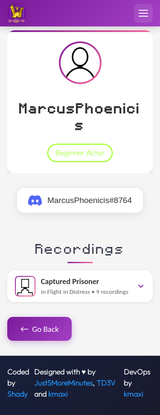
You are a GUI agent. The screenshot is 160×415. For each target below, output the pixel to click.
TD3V (106, 383)
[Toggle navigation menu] (143, 13)
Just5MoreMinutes (63, 383)
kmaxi (58, 394)
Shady (17, 394)
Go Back (39, 328)
